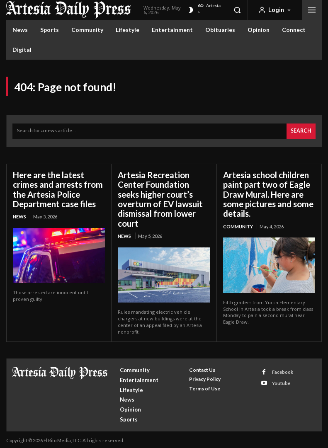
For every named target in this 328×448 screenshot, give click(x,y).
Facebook (282, 370)
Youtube (281, 380)
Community (238, 225)
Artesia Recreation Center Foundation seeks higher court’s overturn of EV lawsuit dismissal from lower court (160, 198)
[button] (237, 10)
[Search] (301, 131)
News (19, 215)
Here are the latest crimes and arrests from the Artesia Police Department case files (58, 188)
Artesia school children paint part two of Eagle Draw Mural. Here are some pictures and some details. (268, 193)
